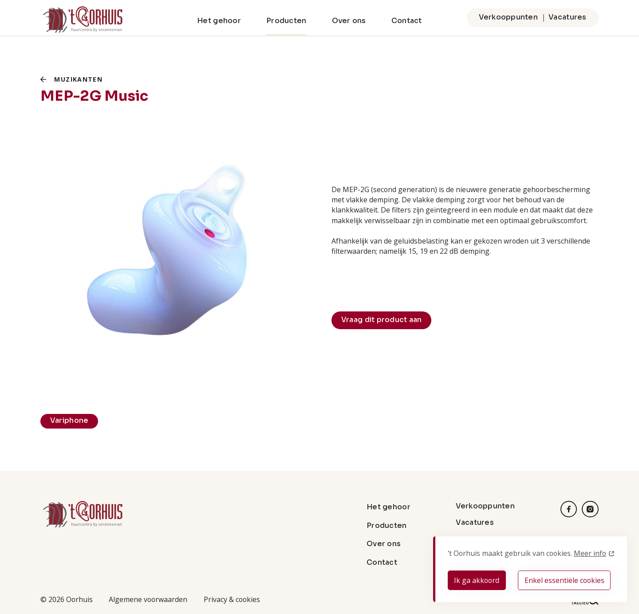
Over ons (349, 20)
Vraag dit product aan (381, 319)
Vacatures (567, 17)
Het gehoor (219, 20)
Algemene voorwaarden (148, 599)
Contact (406, 20)
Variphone (69, 420)
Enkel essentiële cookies (564, 580)
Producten (286, 20)
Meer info (590, 553)
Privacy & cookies (232, 599)
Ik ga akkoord (476, 580)
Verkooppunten (508, 17)
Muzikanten (78, 79)
